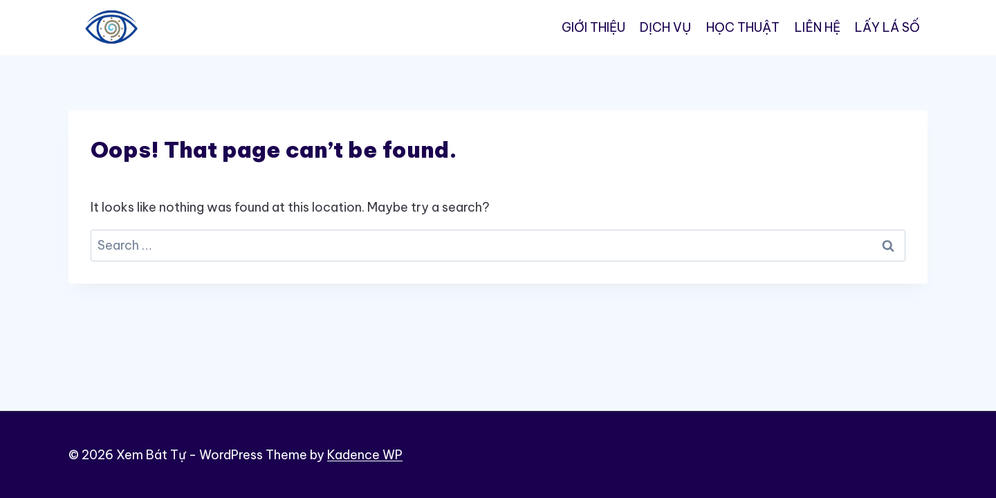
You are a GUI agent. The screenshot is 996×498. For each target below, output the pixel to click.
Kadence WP (365, 455)
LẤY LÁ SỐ (887, 27)
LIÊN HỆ (817, 27)
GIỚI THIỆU (593, 27)
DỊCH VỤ (665, 27)
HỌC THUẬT (743, 27)
